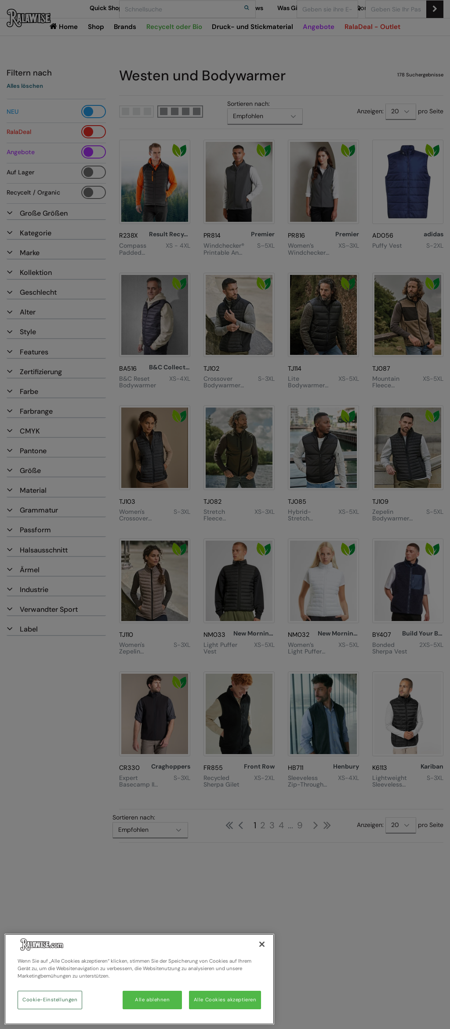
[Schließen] (262, 944)
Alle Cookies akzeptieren (225, 1000)
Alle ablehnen (152, 1000)
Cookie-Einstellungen (49, 1000)
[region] (139, 979)
